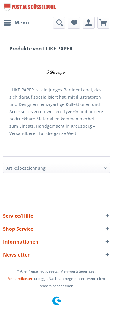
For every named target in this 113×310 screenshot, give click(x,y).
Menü (16, 22)
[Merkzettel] (74, 23)
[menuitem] (16, 23)
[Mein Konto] (89, 23)
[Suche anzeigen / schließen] (59, 23)
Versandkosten (20, 278)
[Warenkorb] (103, 23)
